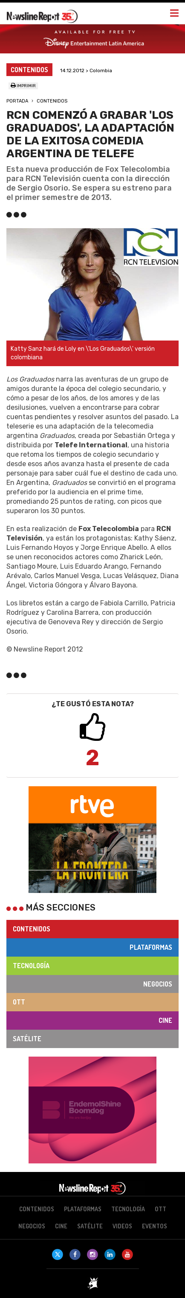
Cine (165, 1020)
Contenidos (52, 101)
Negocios (157, 984)
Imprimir (23, 85)
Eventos (154, 1226)
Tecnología (31, 965)
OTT (19, 1002)
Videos (122, 1226)
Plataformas (151, 947)
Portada (17, 101)
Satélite (27, 1038)
